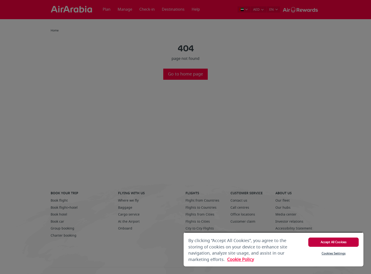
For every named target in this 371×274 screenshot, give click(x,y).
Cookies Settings (333, 253)
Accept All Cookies (333, 242)
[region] (273, 249)
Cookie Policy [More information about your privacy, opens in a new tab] (240, 259)
